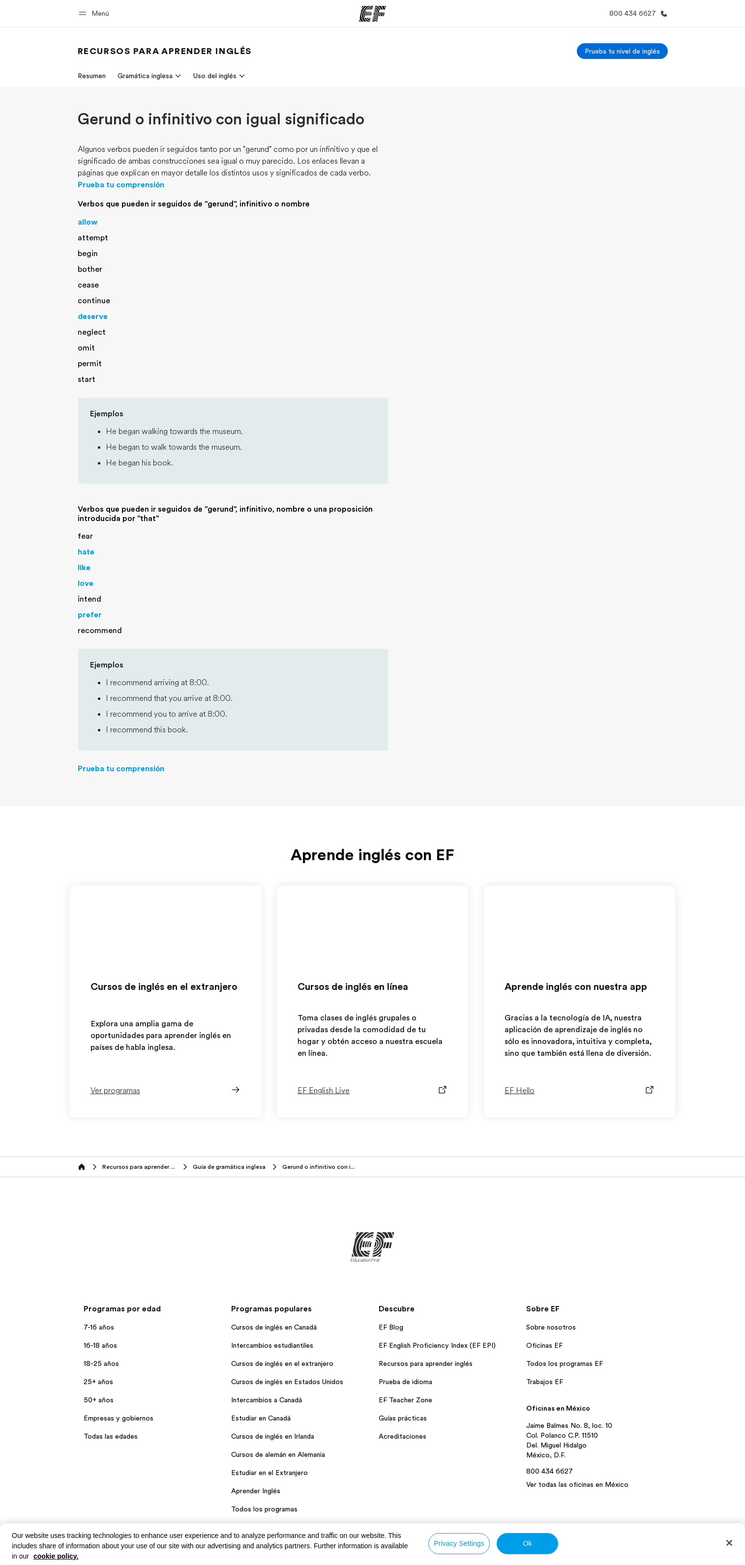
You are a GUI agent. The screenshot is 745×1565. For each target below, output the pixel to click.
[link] (165, 51)
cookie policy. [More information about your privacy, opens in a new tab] (56, 1556)
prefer (90, 614)
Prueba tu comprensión (121, 184)
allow (87, 222)
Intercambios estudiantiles (272, 1345)
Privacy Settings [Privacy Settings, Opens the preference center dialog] (459, 1543)
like (84, 567)
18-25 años (101, 1363)
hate (86, 552)
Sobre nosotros (551, 1327)
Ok (527, 1543)
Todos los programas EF (564, 1363)
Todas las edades (111, 1436)
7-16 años (99, 1327)
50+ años (99, 1400)
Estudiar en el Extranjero (269, 1473)
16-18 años (100, 1345)
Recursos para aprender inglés (426, 1363)
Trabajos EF (544, 1382)
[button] (95, 13)
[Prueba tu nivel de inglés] (622, 51)
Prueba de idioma (405, 1382)
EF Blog (391, 1327)
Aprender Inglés (255, 1491)
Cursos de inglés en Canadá (274, 1327)
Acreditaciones (402, 1436)
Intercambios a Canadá (266, 1400)
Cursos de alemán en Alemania (278, 1454)
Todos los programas (264, 1509)
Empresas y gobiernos (118, 1418)
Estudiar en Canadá (261, 1418)
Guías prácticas (403, 1418)
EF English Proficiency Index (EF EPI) (437, 1345)
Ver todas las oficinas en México (577, 1484)
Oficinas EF (544, 1345)
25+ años (98, 1382)
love (85, 583)
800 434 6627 (549, 1471)
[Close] (729, 1543)
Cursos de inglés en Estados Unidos (287, 1382)
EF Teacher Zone (405, 1400)
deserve (93, 316)
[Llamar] (636, 13)
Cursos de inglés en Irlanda (272, 1436)
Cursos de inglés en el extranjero (282, 1363)
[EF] (372, 14)
